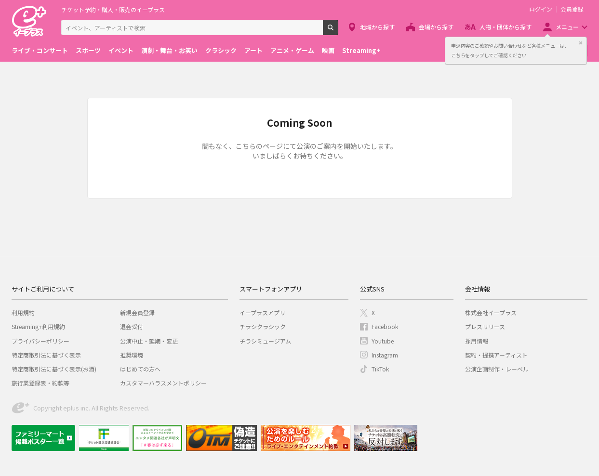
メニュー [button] (567, 27)
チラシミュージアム (265, 341)
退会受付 (131, 326)
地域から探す (377, 27)
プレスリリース (485, 326)
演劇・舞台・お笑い (169, 50)
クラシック (221, 50)
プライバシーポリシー (40, 341)
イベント (120, 50)
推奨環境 (131, 355)
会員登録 (572, 9)
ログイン (540, 9)
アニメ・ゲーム (292, 50)
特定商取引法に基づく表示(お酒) (54, 369)
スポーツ (88, 50)
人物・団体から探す (505, 27)
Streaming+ (361, 50)
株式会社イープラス (491, 312)
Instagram (385, 355)
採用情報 (476, 341)
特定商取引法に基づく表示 (46, 355)
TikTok (380, 369)
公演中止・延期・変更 (149, 341)
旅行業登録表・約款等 (40, 383)
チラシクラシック (263, 326)
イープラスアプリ (262, 312)
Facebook (385, 326)
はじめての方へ (140, 369)
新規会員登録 (137, 312)
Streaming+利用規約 (38, 326)
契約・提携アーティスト (496, 355)
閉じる (581, 43)
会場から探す (436, 27)
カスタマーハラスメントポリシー (163, 383)
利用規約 (23, 312)
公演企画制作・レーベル (497, 369)
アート (253, 50)
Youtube (383, 341)
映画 (328, 50)
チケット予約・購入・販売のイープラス (113, 9)
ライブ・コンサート (40, 50)
